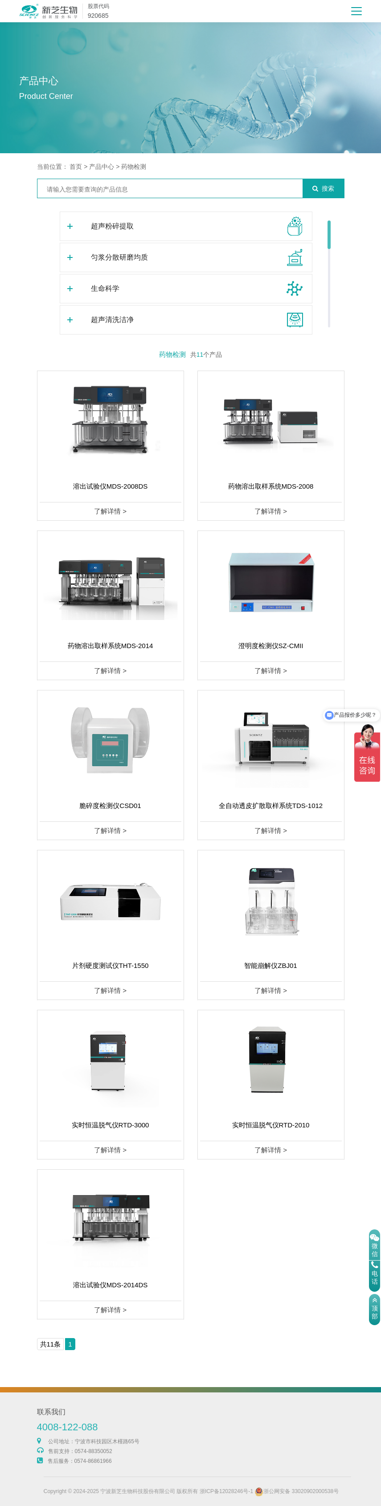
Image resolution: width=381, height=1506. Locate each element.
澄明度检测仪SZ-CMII (270, 645)
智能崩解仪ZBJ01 (270, 965)
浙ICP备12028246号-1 (260, 1491)
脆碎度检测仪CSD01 (110, 805)
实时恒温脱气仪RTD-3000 (110, 1125)
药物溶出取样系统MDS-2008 (271, 486)
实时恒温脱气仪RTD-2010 (271, 1125)
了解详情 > (110, 511)
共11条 (50, 1344)
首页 (76, 166)
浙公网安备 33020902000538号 (330, 1491)
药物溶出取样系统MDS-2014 (110, 645)
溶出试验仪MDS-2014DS (110, 1285)
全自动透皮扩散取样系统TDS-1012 (271, 805)
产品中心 (101, 166)
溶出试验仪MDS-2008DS (110, 486)
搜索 (323, 188)
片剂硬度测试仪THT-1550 (110, 965)
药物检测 (133, 166)
